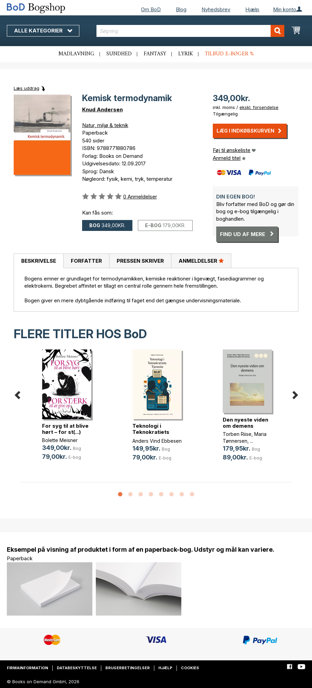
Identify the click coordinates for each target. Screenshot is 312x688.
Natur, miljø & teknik (105, 125)
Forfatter (86, 261)
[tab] (38, 261)
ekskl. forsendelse (258, 107)
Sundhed (119, 54)
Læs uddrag (26, 88)
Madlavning (76, 54)
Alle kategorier (43, 30)
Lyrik (185, 54)
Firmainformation (27, 667)
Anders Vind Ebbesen (157, 441)
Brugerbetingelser (127, 667)
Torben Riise (237, 434)
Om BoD (151, 9)
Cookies (190, 667)
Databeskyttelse (77, 667)
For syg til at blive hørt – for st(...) (65, 429)
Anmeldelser (201, 260)
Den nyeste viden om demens (245, 422)
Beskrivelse (38, 261)
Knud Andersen (102, 109)
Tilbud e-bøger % (229, 54)
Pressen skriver (140, 261)
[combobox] (190, 31)
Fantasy (155, 54)
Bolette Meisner (60, 440)
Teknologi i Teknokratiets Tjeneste (150, 432)
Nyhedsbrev (216, 9)
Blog (181, 9)
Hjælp (252, 9)
